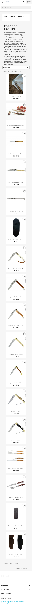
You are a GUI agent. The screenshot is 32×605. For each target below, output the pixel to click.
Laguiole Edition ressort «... (16, 182)
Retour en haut (22, 568)
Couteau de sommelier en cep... (16, 125)
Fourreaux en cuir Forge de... (16, 239)
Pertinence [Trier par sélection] (16, 68)
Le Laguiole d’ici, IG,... (16, 96)
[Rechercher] (16, 7)
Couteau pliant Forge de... (16, 211)
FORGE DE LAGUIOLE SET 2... (16, 497)
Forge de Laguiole (14, 16)
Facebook (2, 576)
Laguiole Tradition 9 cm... (16, 354)
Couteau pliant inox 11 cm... (16, 325)
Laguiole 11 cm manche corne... (16, 268)
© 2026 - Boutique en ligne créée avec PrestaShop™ (12, 602)
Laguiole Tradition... (16, 411)
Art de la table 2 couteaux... (16, 468)
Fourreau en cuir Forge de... (16, 526)
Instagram (7, 576)
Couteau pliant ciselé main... (16, 154)
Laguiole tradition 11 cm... (16, 297)
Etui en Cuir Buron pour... (16, 554)
